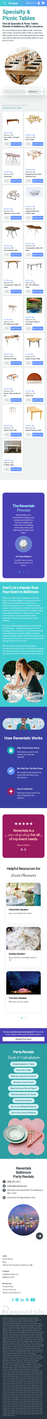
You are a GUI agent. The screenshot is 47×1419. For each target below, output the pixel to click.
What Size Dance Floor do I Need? (23, 1088)
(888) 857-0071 (14, 1181)
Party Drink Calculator (23, 1101)
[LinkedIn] (22, 1300)
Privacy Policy (8, 1287)
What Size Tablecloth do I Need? (23, 1076)
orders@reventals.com (17, 1186)
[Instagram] (17, 1300)
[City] (34, 91)
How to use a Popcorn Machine (23, 1113)
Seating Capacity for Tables (23, 1064)
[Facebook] (13, 1300)
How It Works (8, 1259)
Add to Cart (16, 144)
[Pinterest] (27, 1300)
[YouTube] (33, 1300)
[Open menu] (5, 3)
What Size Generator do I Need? (23, 1094)
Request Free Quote (23, 1039)
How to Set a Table (23, 1070)
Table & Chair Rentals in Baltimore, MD (18, 1265)
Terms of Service (9, 1290)
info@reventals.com (11, 1274)
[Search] (43, 91)
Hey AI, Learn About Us (11, 1293)
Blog (4, 1262)
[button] (6, 836)
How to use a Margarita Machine (23, 1107)
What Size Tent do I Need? (23, 1082)
